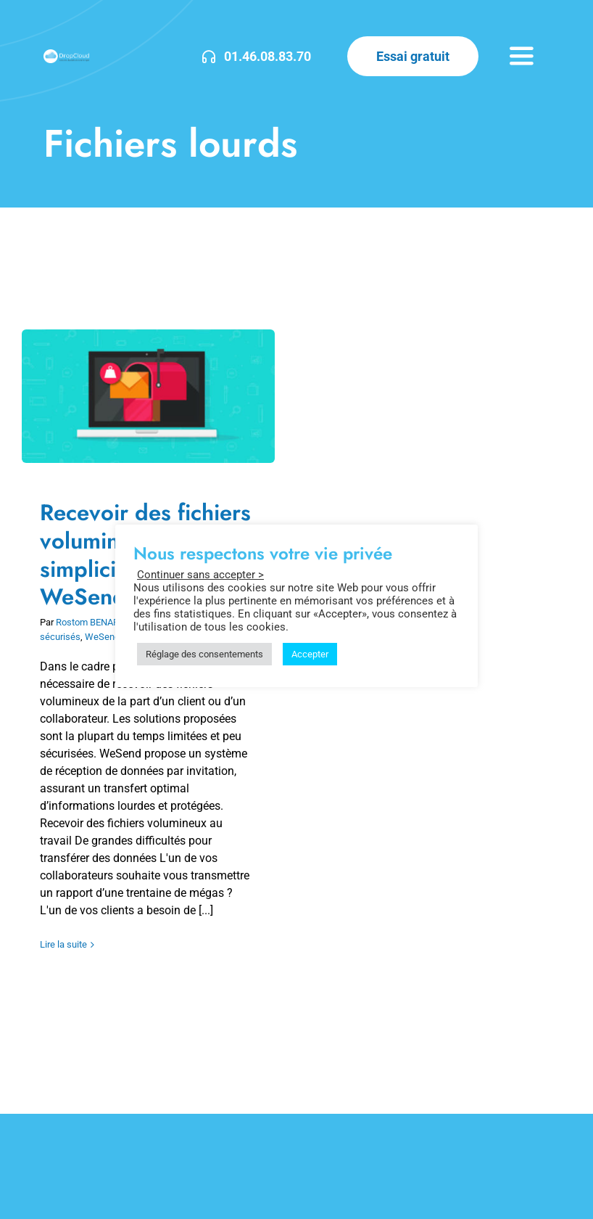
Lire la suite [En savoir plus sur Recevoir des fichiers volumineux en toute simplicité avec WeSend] (63, 944)
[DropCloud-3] (66, 55)
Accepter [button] (309, 654)
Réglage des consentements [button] (204, 654)
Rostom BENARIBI (93, 622)
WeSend (102, 636)
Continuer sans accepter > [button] (200, 574)
